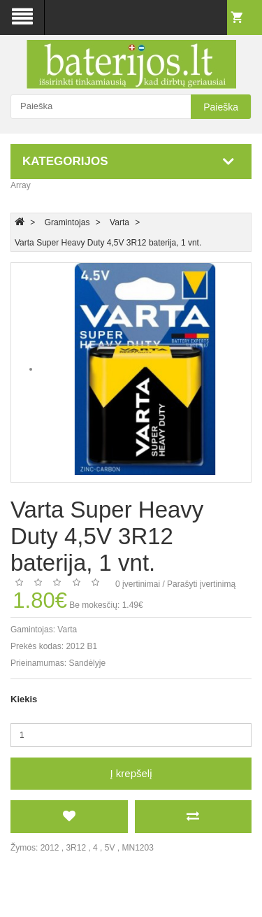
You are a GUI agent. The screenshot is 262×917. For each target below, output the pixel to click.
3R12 (76, 848)
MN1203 (138, 848)
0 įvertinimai (137, 584)
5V (110, 848)
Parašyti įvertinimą (201, 584)
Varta (119, 222)
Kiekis (23, 699)
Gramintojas (67, 222)
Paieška (220, 107)
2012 (50, 848)
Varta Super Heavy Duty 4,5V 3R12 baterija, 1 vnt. (108, 243)
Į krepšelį (131, 773)
